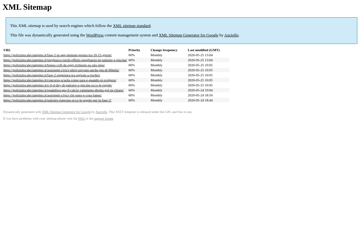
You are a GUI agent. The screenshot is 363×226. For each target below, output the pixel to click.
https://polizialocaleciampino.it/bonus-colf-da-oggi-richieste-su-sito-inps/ (54, 65)
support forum (103, 118)
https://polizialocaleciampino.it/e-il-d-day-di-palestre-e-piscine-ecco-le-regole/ (57, 85)
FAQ (81, 118)
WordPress (95, 35)
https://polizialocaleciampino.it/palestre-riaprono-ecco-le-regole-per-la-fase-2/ (57, 100)
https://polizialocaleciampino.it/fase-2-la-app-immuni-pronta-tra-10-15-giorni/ (57, 55)
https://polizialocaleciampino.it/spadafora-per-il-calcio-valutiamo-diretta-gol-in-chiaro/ (63, 90)
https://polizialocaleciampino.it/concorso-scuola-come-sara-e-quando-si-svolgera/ (59, 80)
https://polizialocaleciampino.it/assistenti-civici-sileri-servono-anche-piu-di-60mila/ (61, 70)
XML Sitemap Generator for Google (188, 35)
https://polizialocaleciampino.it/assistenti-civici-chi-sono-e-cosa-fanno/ (52, 95)
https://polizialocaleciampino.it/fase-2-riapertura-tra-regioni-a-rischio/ (51, 75)
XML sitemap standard (131, 25)
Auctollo (231, 35)
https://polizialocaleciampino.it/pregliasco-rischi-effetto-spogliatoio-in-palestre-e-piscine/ (65, 60)
